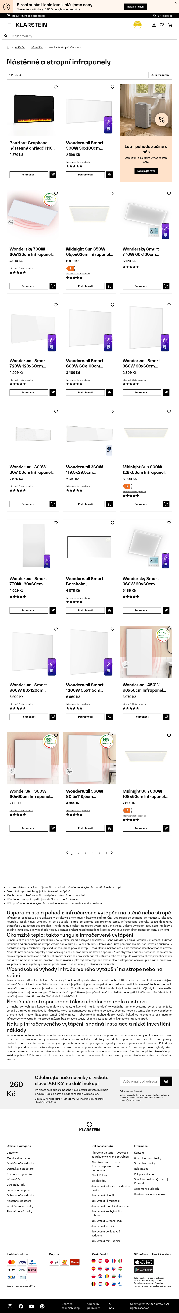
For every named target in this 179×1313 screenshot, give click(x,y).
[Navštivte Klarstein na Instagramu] (10, 1306)
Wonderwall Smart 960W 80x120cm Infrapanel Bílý (28, 687)
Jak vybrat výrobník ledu (107, 1220)
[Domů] (11, 47)
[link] (33, 110)
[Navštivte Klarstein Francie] (114, 1261)
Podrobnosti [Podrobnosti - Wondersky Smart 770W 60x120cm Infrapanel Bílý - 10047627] (142, 286)
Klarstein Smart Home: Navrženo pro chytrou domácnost (106, 1166)
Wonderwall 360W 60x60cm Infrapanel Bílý (30, 794)
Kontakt (139, 1152)
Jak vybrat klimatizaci (106, 1200)
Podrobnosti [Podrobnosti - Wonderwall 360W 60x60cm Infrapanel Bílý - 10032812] (29, 828)
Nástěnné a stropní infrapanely (65, 47)
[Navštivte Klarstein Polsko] (94, 1276)
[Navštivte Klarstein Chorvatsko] (100, 1276)
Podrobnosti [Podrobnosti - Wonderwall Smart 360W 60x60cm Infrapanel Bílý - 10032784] (142, 392)
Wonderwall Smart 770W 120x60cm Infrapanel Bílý (28, 581)
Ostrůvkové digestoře (20, 1168)
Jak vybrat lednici (103, 1226)
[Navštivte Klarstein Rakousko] (100, 1261)
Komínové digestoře (19, 1174)
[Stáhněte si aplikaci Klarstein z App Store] (144, 1262)
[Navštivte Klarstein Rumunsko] (107, 1276)
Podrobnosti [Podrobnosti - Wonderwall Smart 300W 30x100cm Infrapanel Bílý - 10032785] (85, 174)
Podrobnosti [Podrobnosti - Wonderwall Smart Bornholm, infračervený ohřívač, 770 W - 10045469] (85, 610)
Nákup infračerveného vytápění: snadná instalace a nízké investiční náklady (54, 903)
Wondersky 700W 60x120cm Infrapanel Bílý (31, 251)
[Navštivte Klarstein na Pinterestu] (42, 1306)
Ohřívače (20, 47)
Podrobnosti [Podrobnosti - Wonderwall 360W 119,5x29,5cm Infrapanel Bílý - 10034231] (85, 504)
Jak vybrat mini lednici (106, 1240)
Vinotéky (12, 1152)
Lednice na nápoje (18, 1190)
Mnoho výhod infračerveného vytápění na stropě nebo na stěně (46, 895)
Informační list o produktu (78, 162)
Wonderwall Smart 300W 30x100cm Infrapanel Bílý (85, 145)
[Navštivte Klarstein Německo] (94, 1261)
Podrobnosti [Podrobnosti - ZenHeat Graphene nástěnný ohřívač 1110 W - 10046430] (29, 174)
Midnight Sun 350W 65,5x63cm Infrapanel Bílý (88, 251)
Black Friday (99, 1175)
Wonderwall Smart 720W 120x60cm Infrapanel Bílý (28, 363)
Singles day (99, 1180)
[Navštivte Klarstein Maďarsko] (120, 1269)
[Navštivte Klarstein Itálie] (120, 1261)
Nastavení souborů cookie (150, 1194)
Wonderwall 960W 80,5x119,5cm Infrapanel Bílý (84, 794)
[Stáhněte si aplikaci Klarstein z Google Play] (144, 1269)
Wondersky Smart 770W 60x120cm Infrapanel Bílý (141, 251)
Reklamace (141, 1168)
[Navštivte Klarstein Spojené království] (100, 1269)
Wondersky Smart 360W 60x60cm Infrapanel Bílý (141, 581)
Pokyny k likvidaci (145, 1174)
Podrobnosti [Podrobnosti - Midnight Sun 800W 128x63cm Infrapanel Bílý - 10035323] (142, 504)
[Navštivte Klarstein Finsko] (120, 1276)
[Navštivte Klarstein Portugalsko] (107, 1284)
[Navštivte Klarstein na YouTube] (31, 1306)
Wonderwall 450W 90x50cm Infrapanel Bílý (143, 687)
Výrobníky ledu (16, 1184)
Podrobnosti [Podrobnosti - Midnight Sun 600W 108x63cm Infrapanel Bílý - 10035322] (142, 828)
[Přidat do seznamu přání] (56, 87)
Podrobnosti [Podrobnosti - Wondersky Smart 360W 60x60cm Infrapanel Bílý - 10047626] (142, 610)
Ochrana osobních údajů (131, 1091)
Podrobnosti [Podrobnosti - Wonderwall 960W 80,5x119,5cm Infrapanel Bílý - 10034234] (85, 828)
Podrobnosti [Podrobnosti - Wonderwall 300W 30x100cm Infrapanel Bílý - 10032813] (29, 504)
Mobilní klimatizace (19, 1158)
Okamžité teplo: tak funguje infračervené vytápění (38, 891)
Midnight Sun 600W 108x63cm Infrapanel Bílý (144, 794)
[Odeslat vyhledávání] (5, 36)
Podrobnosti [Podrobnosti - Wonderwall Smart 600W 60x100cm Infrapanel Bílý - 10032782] (85, 392)
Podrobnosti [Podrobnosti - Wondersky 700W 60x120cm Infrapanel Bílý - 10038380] (29, 286)
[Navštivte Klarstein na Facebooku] (20, 1306)
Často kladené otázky (147, 1158)
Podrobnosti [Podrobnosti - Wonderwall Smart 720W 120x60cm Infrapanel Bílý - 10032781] (29, 392)
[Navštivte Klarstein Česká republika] (114, 1269)
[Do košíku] (53, 174)
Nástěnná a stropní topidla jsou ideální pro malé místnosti (43, 899)
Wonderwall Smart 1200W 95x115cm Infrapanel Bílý (85, 687)
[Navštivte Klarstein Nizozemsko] (100, 1284)
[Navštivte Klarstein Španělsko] (94, 1269)
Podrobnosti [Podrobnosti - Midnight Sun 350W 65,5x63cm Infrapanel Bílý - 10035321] (85, 286)
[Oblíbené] (162, 25)
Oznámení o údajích (146, 1188)
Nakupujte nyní (135, 6)
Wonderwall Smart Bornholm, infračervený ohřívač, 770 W (87, 581)
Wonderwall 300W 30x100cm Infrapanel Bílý (31, 469)
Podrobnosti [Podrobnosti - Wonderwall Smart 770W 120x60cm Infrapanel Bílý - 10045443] (29, 610)
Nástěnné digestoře (19, 1200)
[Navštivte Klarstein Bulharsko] (114, 1276)
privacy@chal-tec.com (130, 1100)
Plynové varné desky (19, 1211)
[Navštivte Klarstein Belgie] (94, 1284)
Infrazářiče (37, 47)
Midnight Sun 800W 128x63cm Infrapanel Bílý (144, 469)
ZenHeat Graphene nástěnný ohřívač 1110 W (31, 145)
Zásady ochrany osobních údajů (148, 1283)
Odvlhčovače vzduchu (20, 1163)
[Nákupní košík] (170, 25)
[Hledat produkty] (89, 36)
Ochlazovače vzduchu (20, 1195)
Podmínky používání (143, 1286)
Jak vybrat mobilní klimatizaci (110, 1206)
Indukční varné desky (20, 1206)
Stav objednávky (144, 1163)
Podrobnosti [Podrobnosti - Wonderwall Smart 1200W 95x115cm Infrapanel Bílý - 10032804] (85, 716)
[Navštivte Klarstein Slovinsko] (114, 1284)
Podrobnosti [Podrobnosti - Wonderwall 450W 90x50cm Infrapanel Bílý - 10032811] (142, 716)
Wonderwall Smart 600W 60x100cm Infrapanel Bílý (85, 363)
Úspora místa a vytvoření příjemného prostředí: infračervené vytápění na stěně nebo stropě (64, 887)
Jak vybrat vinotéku (104, 1195)
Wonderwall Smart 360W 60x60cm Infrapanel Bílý (141, 363)
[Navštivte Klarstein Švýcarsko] (107, 1261)
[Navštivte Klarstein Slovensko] (107, 1269)
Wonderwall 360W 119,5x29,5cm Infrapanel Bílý (84, 469)
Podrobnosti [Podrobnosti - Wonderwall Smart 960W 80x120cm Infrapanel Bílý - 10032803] (29, 716)
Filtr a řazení (160, 75)
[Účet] (154, 25)
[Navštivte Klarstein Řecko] (120, 1284)
